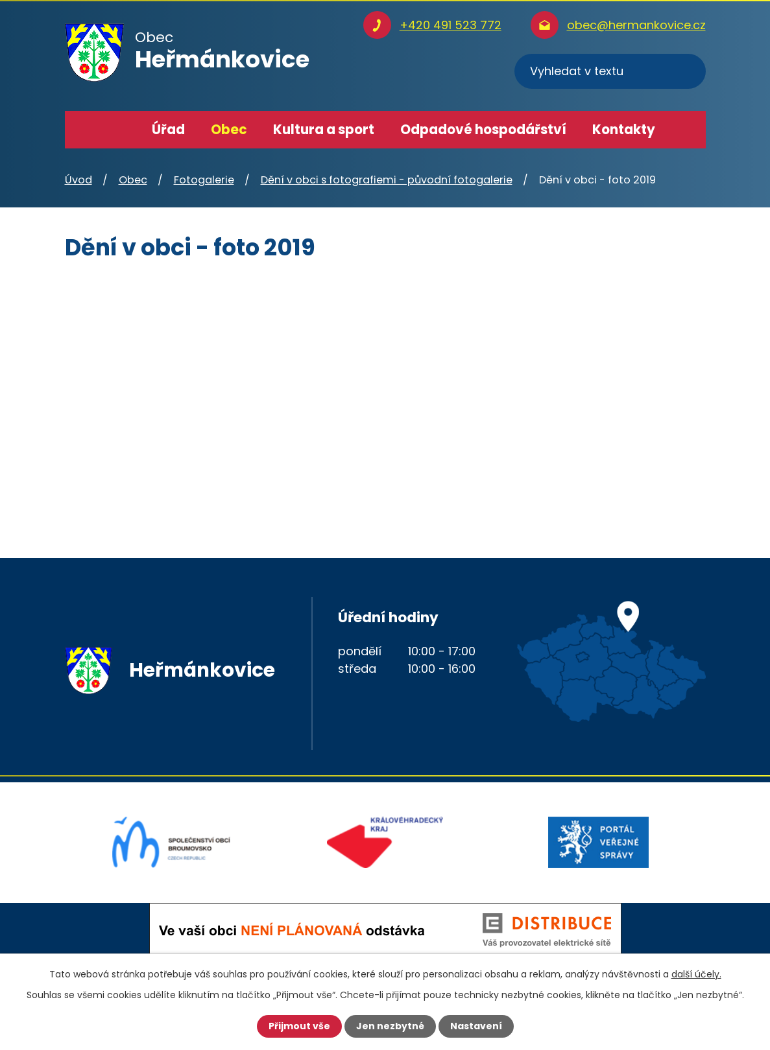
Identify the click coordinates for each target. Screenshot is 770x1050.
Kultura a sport (323, 130)
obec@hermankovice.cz (636, 25)
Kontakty (623, 130)
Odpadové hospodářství (483, 130)
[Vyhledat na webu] (610, 71)
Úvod (120, 129)
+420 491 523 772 (450, 25)
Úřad (168, 130)
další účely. (696, 974)
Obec (229, 130)
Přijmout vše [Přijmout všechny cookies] (299, 1026)
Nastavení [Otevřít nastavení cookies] (476, 1026)
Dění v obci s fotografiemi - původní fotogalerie (386, 179)
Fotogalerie (204, 179)
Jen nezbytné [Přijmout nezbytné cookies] (390, 1026)
